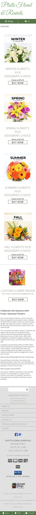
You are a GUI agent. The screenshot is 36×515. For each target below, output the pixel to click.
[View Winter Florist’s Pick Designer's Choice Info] (18, 49)
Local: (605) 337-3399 (18, 450)
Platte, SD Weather (7, 500)
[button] (18, 473)
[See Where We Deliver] (18, 401)
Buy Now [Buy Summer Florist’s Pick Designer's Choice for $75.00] (18, 201)
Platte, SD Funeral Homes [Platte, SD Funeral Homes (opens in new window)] (13, 494)
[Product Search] (18, 389)
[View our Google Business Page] (19, 435)
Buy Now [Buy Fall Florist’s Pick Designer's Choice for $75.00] (18, 257)
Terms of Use (18, 507)
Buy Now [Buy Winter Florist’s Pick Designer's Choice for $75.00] (18, 83)
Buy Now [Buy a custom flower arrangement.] (18, 299)
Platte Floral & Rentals (16, 9)
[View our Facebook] (16, 435)
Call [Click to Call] (6, 513)
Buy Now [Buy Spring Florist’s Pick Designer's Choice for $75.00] (18, 142)
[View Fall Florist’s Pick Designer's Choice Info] (18, 227)
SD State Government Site (26, 500)
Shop (9, 21)
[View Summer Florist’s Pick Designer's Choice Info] (18, 167)
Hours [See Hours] (30, 513)
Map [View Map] (18, 513)
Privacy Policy (9, 504)
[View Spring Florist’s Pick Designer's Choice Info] (18, 108)
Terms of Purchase (24, 504)
